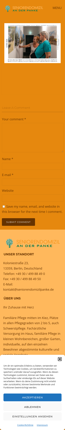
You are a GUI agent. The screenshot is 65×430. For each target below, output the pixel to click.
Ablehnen (32, 407)
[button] (60, 359)
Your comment (14, 119)
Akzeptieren (32, 397)
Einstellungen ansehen (32, 416)
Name (7, 159)
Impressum (42, 425)
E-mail (7, 175)
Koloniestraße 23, (16, 263)
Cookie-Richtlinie (25, 425)
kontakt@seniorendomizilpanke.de (28, 289)
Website (8, 190)
